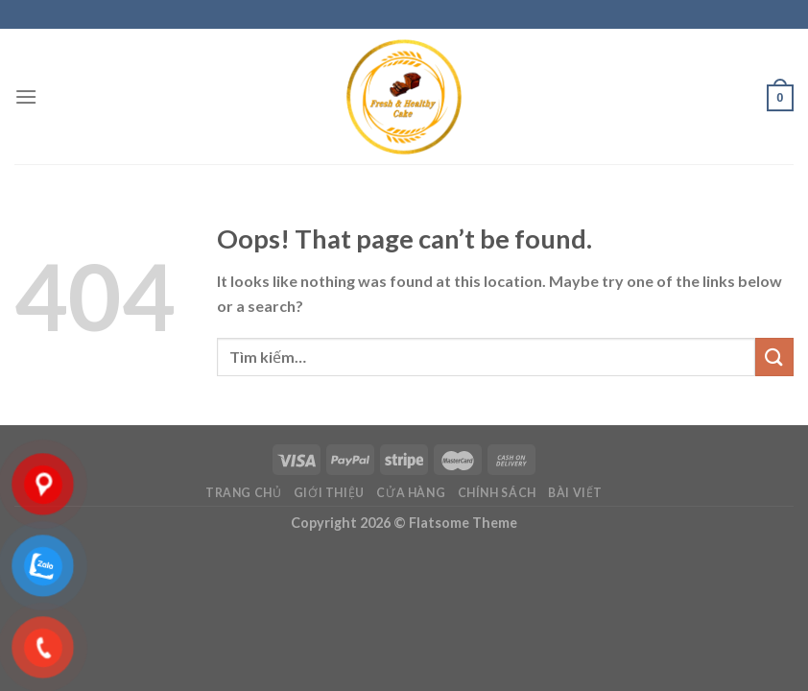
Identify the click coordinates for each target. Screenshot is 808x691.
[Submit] (774, 356)
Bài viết (575, 493)
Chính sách (497, 493)
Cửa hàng (410, 493)
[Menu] (25, 96)
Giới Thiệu (329, 493)
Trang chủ (243, 493)
